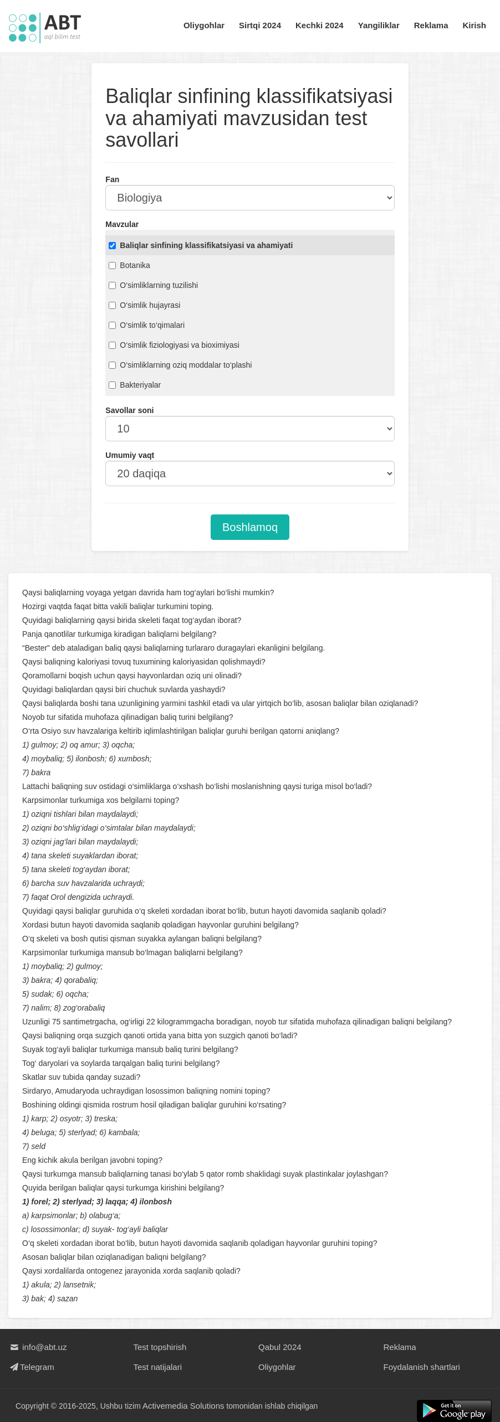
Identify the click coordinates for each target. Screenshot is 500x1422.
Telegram (31, 1367)
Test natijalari (158, 1367)
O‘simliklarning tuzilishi (153, 285)
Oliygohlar (204, 25)
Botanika (129, 265)
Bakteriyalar (135, 384)
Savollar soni (129, 410)
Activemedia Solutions (183, 1405)
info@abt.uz (37, 1347)
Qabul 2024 (280, 1347)
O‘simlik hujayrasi (144, 305)
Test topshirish (160, 1347)
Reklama (431, 25)
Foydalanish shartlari (422, 1367)
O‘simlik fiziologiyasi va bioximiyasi (174, 345)
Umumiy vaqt (129, 455)
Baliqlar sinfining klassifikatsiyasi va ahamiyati (201, 245)
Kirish (474, 25)
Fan (112, 179)
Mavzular (122, 224)
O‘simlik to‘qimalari (147, 325)
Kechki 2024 (319, 25)
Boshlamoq (250, 527)
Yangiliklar (379, 25)
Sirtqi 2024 (260, 25)
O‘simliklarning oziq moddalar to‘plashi (180, 364)
